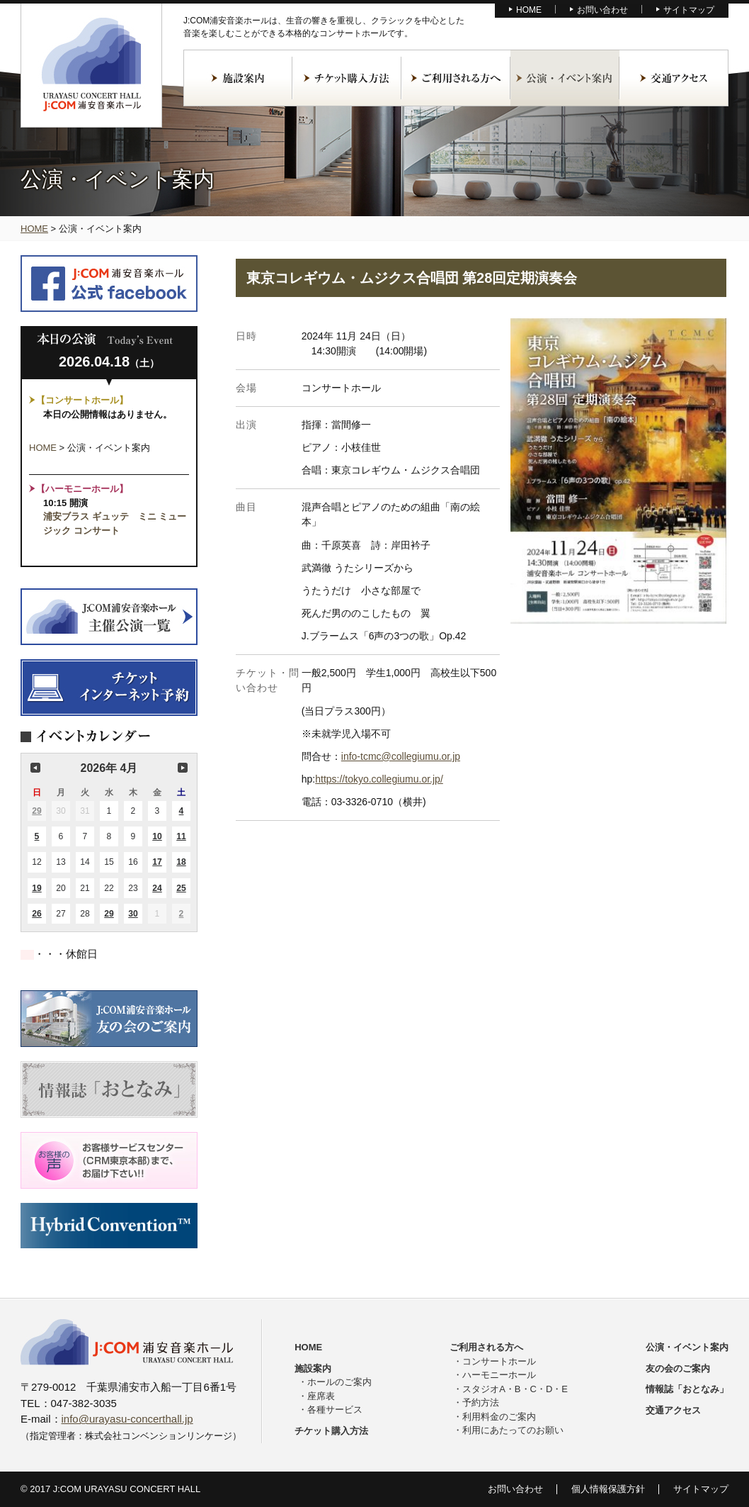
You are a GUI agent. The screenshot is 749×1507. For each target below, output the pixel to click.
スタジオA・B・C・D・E (515, 1389)
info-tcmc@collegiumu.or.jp (400, 756)
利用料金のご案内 (499, 1416)
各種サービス (334, 1409)
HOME (529, 10)
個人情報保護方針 (608, 1489)
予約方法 (480, 1402)
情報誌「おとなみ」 (687, 1389)
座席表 (321, 1396)
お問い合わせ (602, 10)
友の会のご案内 (678, 1368)
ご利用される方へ (455, 78)
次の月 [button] (183, 768)
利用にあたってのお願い (513, 1430)
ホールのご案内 (339, 1382)
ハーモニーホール (499, 1374)
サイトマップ (688, 10)
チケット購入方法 (346, 78)
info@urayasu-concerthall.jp (127, 1419)
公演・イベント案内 (564, 78)
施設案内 (237, 78)
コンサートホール (499, 1361)
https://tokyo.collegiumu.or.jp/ (379, 779)
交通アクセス (673, 78)
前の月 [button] (35, 768)
